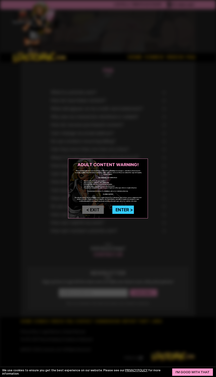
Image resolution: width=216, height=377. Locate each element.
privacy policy (136, 370)
